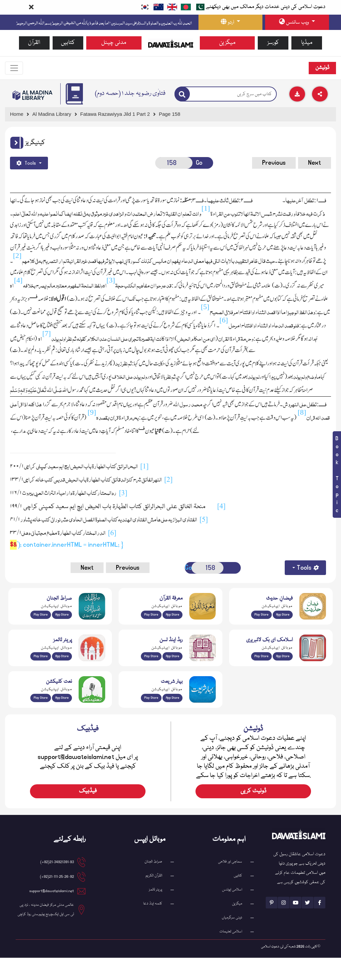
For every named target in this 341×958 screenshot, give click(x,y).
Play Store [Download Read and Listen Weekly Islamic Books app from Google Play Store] (151, 656)
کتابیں (68, 42)
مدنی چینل (113, 42)
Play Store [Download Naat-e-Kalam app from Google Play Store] (41, 698)
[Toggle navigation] (14, 68)
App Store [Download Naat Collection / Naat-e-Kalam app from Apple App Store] (62, 698)
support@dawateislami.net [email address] (51, 891)
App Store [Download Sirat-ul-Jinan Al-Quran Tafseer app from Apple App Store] (62, 615)
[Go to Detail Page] (118, 114)
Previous (274, 163)
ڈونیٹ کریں (253, 791)
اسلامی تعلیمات (230, 932)
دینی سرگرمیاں (232, 918)
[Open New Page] (173, 163)
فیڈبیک (88, 791)
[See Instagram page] (283, 903)
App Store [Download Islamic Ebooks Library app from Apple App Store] (282, 656)
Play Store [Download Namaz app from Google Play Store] (41, 656)
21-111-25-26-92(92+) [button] (57, 877)
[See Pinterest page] (271, 903)
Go (199, 163)
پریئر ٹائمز (155, 890)
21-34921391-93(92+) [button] (57, 862)
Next (314, 163)
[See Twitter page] (307, 903)
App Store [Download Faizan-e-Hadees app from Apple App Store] (282, 615)
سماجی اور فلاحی (230, 862)
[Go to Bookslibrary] (32, 95)
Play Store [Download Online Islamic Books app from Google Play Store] (261, 656)
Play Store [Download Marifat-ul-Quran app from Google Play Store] (151, 615)
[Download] (297, 94)
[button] (17, 143)
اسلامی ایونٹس (232, 890)
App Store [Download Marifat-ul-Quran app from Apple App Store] (172, 615)
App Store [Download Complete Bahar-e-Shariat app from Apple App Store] (172, 698)
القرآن (34, 42)
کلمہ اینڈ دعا (152, 904)
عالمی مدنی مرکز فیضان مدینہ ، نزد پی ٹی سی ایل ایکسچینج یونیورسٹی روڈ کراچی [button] (46, 909)
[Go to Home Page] (170, 43)
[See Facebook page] (319, 903)
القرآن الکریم (154, 876)
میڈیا (306, 42)
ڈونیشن (322, 68)
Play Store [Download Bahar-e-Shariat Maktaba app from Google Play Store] (151, 698)
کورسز (273, 42)
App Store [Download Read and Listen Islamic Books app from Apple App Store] (172, 656)
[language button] (230, 22)
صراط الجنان (153, 862)
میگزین (227, 42)
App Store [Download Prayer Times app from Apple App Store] (62, 656)
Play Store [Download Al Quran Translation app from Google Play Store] (41, 615)
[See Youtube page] (295, 903)
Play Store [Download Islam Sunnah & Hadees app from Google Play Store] (261, 615)
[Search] (182, 94)
